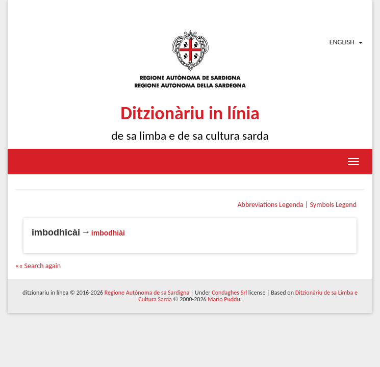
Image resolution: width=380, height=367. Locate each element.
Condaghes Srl (229, 292)
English (342, 42)
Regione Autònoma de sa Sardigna (147, 292)
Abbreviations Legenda (270, 204)
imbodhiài (108, 233)
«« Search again (38, 265)
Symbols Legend (333, 204)
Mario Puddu (224, 299)
